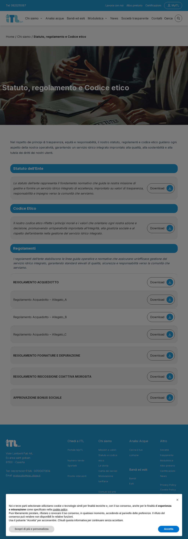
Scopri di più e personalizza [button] (31, 528)
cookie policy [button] (60, 509)
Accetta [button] (168, 528)
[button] (177, 500)
